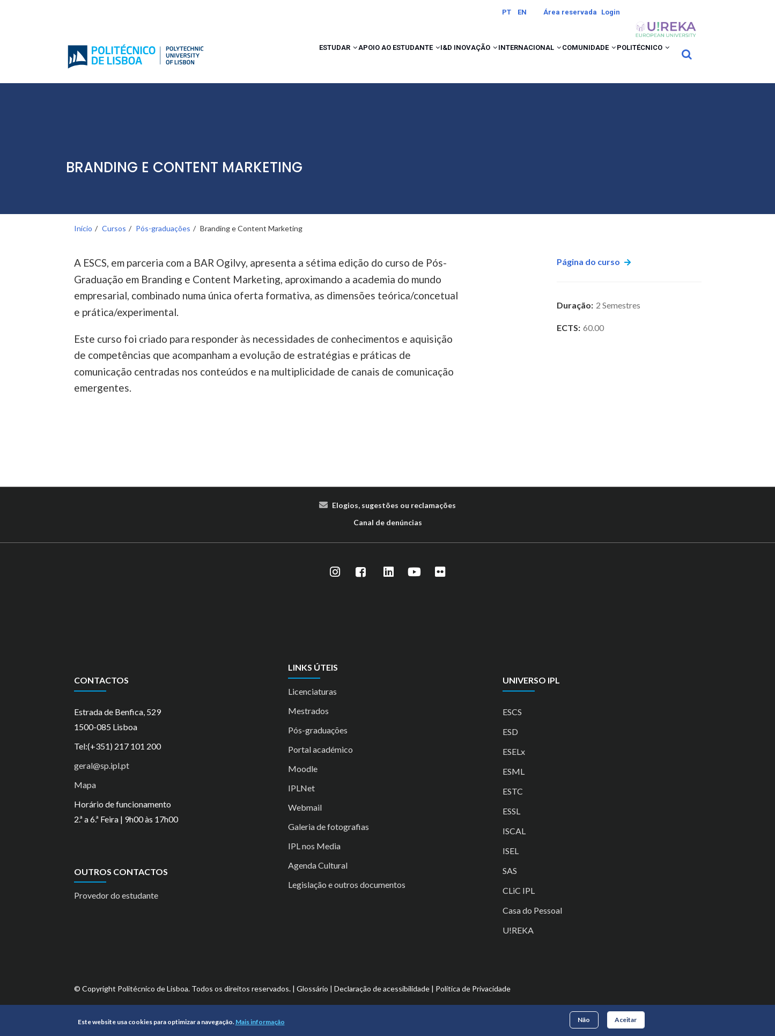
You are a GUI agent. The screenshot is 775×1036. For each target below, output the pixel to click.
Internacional (493, 61)
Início (83, 242)
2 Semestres (618, 319)
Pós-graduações (163, 242)
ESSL (511, 825)
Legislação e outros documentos (346, 898)
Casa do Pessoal (532, 924)
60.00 (593, 341)
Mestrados (308, 724)
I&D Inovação (419, 61)
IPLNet (301, 802)
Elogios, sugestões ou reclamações (394, 519)
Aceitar (626, 1020)
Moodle (303, 782)
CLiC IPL (519, 904)
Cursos (114, 242)
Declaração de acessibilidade (382, 1002)
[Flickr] (440, 586)
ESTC (513, 805)
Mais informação (260, 1022)
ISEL (511, 864)
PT (506, 12)
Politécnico (636, 61)
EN (522, 12)
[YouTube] (414, 586)
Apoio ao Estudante (334, 61)
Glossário (312, 1002)
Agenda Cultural (318, 879)
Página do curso (588, 276)
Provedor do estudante (116, 910)
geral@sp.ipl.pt (101, 779)
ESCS (512, 726)
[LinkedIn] (389, 586)
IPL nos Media (314, 860)
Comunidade (567, 61)
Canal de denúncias (387, 536)
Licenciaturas (312, 705)
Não (584, 1020)
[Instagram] (335, 586)
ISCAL (514, 845)
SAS (510, 884)
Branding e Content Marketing (184, 181)
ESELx (514, 765)
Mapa (85, 798)
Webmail (305, 821)
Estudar (258, 61)
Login (610, 12)
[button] (277, 61)
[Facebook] (361, 586)
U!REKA (518, 944)
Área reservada (570, 12)
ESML (514, 785)
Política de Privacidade (473, 1002)
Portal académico (320, 763)
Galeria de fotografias (328, 840)
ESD (510, 745)
